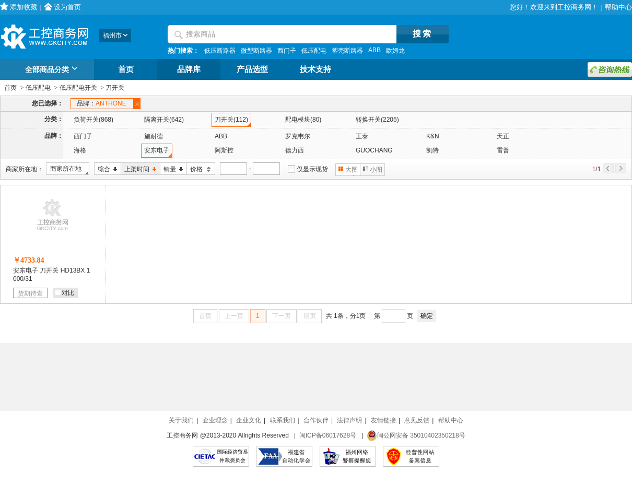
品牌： (103, 104)
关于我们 (181, 420)
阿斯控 (224, 150)
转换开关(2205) (377, 119)
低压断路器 (220, 50)
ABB (374, 50)
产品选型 (252, 69)
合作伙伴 (316, 420)
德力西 (294, 150)
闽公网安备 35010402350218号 (416, 435)
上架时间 (139, 169)
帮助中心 (618, 7)
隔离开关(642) (164, 119)
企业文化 (248, 420)
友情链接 (383, 420)
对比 (64, 293)
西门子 (286, 50)
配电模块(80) (303, 119)
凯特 (432, 150)
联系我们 (282, 420)
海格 (80, 150)
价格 (199, 169)
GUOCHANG (374, 150)
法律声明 (349, 420)
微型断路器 (256, 50)
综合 (106, 169)
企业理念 (215, 420)
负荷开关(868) (93, 119)
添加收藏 (23, 7)
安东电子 (156, 150)
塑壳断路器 (347, 50)
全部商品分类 (53, 70)
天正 (503, 136)
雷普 (503, 150)
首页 (126, 69)
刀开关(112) (231, 119)
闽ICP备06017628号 (327, 435)
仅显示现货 (312, 169)
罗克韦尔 (297, 136)
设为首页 (67, 7)
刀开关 (115, 87)
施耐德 (153, 136)
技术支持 (315, 69)
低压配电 (313, 50)
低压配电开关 (78, 87)
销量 (171, 169)
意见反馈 (416, 420)
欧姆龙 (395, 50)
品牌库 (189, 69)
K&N (432, 136)
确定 (426, 316)
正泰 (362, 136)
